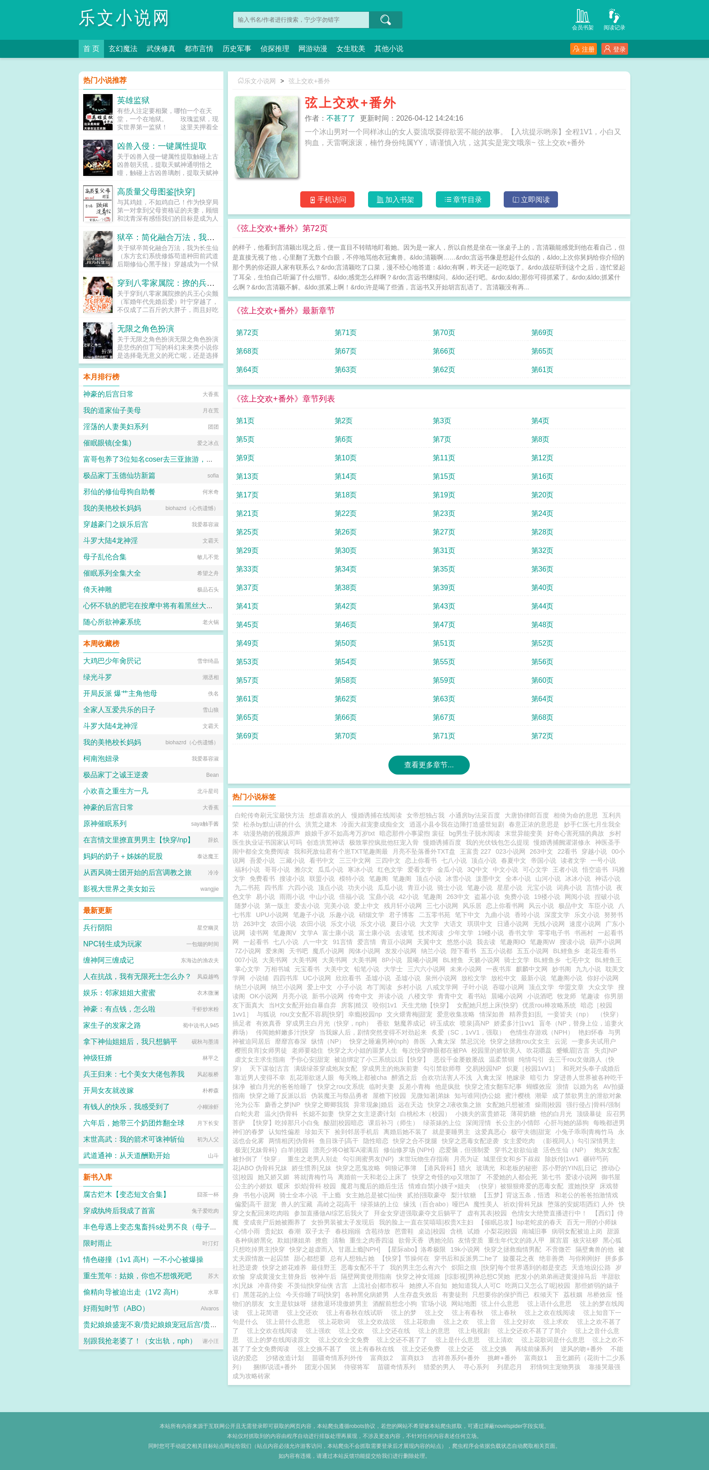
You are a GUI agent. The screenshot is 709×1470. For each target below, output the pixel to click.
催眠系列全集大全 (112, 573)
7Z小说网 (248, 951)
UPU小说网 (272, 914)
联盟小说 (322, 878)
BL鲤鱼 (453, 960)
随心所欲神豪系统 (112, 622)
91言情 (343, 941)
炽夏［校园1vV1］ (532, 1068)
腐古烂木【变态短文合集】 (126, 1194)
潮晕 (541, 1095)
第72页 (247, 332)
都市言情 (198, 48)
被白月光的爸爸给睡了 (281, 1086)
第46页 (346, 625)
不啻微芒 (558, 1249)
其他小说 (388, 48)
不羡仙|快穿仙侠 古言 (318, 1285)
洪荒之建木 (321, 824)
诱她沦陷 (441, 1240)
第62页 (444, 369)
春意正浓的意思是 (534, 824)
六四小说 (300, 887)
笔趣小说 (479, 887)
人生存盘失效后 (415, 1294)
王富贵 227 (475, 851)
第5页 (245, 439)
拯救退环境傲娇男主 (339, 1303)
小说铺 (259, 978)
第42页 (346, 606)
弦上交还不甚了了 (404, 1339)
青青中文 (450, 996)
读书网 (259, 932)
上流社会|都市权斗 (378, 1285)
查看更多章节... (429, 765)
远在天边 (410, 1104)
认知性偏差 (284, 1131)
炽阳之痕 (464, 1267)
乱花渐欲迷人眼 (312, 1077)
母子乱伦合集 (105, 557)
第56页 (542, 662)
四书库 (274, 887)
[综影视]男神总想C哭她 (477, 1276)
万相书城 (277, 969)
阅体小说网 (364, 951)
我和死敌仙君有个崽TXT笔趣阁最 (341, 851)
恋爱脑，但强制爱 (464, 1149)
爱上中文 (366, 905)
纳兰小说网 (250, 987)
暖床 (283, 1186)
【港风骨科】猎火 (446, 1168)
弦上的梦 (405, 1312)
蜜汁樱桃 (517, 1095)
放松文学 (474, 978)
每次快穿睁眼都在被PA (434, 1050)
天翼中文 (429, 941)
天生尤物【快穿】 (427, 1005)
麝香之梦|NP (282, 1104)
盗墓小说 (487, 896)
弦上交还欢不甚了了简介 (534, 1330)
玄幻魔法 (123, 48)
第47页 (444, 625)
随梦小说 (247, 905)
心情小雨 (247, 1231)
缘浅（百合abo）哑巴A (436, 1204)
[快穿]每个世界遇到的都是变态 (524, 1267)
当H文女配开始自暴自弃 (302, 1005)
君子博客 (401, 914)
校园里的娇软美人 (496, 1050)
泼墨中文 (488, 878)
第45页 (247, 625)
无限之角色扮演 (145, 328)
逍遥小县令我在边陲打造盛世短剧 (456, 824)
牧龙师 (566, 996)
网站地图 (464, 1303)
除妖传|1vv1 (562, 1159)
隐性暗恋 (375, 1140)
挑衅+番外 (501, 1357)
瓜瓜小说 (330, 869)
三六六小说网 (426, 969)
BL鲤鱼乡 (566, 951)
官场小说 (434, 1303)
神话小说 (607, 878)
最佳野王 (323, 1267)
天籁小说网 (484, 960)
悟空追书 (595, 869)
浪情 (562, 1086)
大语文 (453, 923)
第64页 (247, 369)
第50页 (346, 643)
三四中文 (388, 860)
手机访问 (327, 199)
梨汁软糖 (463, 1195)
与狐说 (266, 1014)
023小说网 (510, 851)
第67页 (346, 351)
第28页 (542, 532)
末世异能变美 (524, 833)
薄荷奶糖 (523, 1113)
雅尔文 (303, 869)
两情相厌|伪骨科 (292, 1140)
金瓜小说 (450, 869)
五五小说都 (496, 951)
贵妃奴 (274, 1231)
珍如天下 (317, 1131)
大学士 (393, 969)
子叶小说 (475, 987)
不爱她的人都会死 (512, 1177)
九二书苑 (247, 887)
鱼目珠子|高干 (339, 1140)
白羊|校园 (294, 1149)
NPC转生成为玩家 (112, 944)
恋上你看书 (421, 860)
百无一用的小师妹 (592, 1222)
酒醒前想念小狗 (395, 1303)
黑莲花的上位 (262, 1294)
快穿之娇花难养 (284, 1267)
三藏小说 (292, 860)
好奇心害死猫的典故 (575, 833)
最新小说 (533, 978)
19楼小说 (547, 896)
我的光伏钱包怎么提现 (497, 842)
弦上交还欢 (304, 1312)
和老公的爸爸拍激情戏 (586, 1195)
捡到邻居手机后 (357, 1131)
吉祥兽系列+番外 (456, 1357)
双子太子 (318, 1231)
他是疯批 (447, 1086)
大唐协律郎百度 (527, 815)
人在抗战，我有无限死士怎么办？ (137, 976)
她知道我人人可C (476, 1285)
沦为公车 (247, 1104)
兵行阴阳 (97, 927)
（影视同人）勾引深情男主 (577, 1140)
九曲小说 (497, 914)
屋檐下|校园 (389, 1095)
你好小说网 (603, 978)
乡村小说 (409, 987)
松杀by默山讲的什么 (272, 824)
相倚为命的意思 (575, 815)
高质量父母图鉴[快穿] (156, 191)
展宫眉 (558, 1240)
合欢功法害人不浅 (446, 1077)
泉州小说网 (441, 978)
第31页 (444, 550)
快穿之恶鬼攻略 (358, 1168)
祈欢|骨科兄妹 (523, 1204)
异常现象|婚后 (373, 1104)
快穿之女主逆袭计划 (367, 1113)
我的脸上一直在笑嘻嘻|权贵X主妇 (426, 1222)
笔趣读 (590, 996)
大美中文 (337, 969)
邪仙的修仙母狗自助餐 (119, 492)
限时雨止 (97, 1243)
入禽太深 (443, 1041)
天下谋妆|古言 (269, 1068)
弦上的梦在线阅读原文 (280, 1339)
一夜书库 (498, 969)
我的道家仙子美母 (112, 410)
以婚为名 (586, 1086)
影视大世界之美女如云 (119, 889)
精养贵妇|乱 (526, 1014)
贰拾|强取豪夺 (427, 1195)
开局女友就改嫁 (108, 1090)
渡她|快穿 (581, 1186)
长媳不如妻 (318, 1113)
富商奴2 (381, 1357)
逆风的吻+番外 (581, 1348)
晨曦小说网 (422, 960)
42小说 (409, 896)
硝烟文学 (371, 914)
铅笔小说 (366, 969)
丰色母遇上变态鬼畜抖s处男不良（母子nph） (156, 1227)
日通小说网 (513, 923)
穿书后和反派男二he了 (466, 1258)
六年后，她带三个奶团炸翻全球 (133, 1123)
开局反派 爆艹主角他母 (120, 693)
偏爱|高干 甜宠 (255, 1204)
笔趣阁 (378, 878)
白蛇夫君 (247, 1113)
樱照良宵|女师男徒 (261, 1050)
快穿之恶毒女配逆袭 (470, 1140)
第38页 (346, 587)
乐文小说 (587, 914)
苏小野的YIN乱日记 (569, 1168)
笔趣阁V (284, 932)
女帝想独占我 (425, 815)
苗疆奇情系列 (397, 1367)
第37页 (247, 587)
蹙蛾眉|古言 (573, 1050)
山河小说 (548, 878)
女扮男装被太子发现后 (342, 1222)
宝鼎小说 (381, 896)
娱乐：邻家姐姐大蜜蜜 (119, 993)
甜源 (613, 1231)
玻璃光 (485, 1168)
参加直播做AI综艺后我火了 (331, 1213)
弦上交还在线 (393, 1330)
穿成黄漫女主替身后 (278, 1276)
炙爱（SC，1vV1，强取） (468, 1032)
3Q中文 (477, 869)
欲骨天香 (411, 1240)
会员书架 (583, 19)
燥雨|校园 (548, 1104)
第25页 (247, 532)
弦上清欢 (502, 1339)
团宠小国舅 (320, 1367)
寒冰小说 (360, 869)
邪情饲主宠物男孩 (555, 1367)
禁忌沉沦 (473, 1041)
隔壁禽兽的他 (595, 1249)
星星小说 (509, 887)
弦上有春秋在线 (374, 1348)
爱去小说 (307, 905)
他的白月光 (556, 1113)
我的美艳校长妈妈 (112, 508)
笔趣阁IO (513, 941)
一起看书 (256, 941)
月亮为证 (466, 1159)
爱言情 (366, 941)
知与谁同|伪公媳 (477, 1095)
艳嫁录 (515, 1077)
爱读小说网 (581, 1177)
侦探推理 (274, 48)
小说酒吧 (540, 996)
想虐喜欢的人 (328, 815)
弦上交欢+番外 (309, 81)
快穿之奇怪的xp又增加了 (447, 1177)
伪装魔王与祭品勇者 (339, 1095)
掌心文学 (247, 969)
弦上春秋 (505, 1312)
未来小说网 (466, 969)
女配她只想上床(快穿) (487, 1005)
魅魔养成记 (409, 1023)
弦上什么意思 (502, 1303)
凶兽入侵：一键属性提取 (162, 146)
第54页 (346, 662)
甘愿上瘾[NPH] (359, 1249)
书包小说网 (259, 1195)
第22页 (346, 513)
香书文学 (521, 932)
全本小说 (518, 878)
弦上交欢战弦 (378, 1321)
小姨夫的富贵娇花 (480, 1113)
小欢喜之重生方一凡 (115, 791)
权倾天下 (546, 1294)
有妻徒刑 (455, 1294)
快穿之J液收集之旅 (455, 1104)
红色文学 (390, 869)
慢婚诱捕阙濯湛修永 (562, 842)
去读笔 (404, 932)
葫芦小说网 (605, 941)
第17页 (247, 495)
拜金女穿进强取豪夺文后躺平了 (418, 1213)
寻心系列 (476, 1367)
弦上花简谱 (264, 1312)
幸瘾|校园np (365, 1014)
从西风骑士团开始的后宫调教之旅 (137, 872)
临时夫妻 (381, 1086)
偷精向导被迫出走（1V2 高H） (133, 1292)
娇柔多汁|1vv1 (514, 1023)
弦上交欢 (353, 1330)
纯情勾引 (531, 1059)
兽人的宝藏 (296, 1204)
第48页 (542, 625)
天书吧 (298, 951)
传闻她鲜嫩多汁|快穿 (285, 1032)
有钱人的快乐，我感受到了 (126, 1107)
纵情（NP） (328, 1041)
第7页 (442, 439)
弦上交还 (462, 1348)
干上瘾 (331, 1195)
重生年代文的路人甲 (516, 1240)
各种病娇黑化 (254, 1240)
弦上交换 (496, 1348)
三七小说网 (442, 905)
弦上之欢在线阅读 (552, 1312)
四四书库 (285, 978)
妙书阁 (561, 969)
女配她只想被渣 (508, 1104)
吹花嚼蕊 (539, 1050)
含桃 (456, 1231)
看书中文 (322, 860)
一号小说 (603, 860)
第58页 (346, 680)
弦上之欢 (458, 1321)
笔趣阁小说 (566, 978)
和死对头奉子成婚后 (591, 1068)
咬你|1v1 (385, 1005)
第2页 (344, 421)
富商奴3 (412, 1357)
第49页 (247, 643)
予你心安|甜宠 (310, 1059)
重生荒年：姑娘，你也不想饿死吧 (137, 1276)
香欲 (383, 1023)
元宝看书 (307, 969)
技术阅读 (431, 932)
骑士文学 (516, 960)
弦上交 (436, 1312)
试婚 (473, 1231)
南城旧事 (534, 1231)
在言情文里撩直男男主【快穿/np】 (138, 840)
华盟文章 (571, 987)
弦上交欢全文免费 (345, 1339)
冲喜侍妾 (270, 1285)
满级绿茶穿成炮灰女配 (325, 1068)
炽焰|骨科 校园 (315, 1186)
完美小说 (337, 905)
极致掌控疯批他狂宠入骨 (384, 842)
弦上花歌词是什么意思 (554, 1339)
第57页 (247, 680)
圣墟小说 (378, 978)
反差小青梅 (414, 1086)
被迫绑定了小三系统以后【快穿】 (381, 1059)
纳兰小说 (433, 951)
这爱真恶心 (490, 1131)
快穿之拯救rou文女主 (520, 1041)
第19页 (444, 495)
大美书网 (275, 960)
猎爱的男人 (439, 1367)
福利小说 (247, 869)
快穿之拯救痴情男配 (512, 1249)
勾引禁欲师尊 (442, 1068)
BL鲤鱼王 (608, 960)
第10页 (346, 458)
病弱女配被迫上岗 (577, 1231)
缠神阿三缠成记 (108, 960)
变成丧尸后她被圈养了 (275, 1222)
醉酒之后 (404, 1077)
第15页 (444, 476)
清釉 (338, 1240)
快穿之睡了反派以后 (278, 1095)
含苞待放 (377, 1231)
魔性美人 (486, 1204)
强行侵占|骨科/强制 (593, 1104)
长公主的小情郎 (518, 1122)
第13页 (247, 476)
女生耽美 (350, 48)
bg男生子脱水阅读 (475, 833)
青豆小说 (420, 887)
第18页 (346, 495)
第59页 (444, 680)
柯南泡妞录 (101, 758)
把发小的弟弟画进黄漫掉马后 (556, 1276)
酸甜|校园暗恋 (344, 1122)
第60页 (542, 680)
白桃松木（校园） (425, 1113)
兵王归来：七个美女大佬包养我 (133, 1074)
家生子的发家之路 (112, 1025)
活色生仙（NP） (566, 1149)
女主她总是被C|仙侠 (373, 1195)
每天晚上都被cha (363, 1077)
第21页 (247, 513)
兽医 (419, 1041)
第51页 (444, 643)
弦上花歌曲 (421, 1321)
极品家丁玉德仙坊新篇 (119, 475)
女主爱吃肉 (519, 1140)
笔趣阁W (542, 941)
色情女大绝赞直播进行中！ (549, 1213)
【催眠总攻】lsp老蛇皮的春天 (520, 1222)
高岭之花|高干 (337, 1204)
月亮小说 (294, 996)
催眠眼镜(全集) (107, 443)
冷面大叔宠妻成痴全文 (373, 824)
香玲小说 (527, 914)
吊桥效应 (599, 1294)
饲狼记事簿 (400, 1168)
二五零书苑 (434, 914)
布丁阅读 (379, 987)
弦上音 (488, 1321)
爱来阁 (274, 951)
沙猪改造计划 (285, 1357)
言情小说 (599, 887)
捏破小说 (607, 896)
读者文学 (573, 860)
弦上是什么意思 (459, 1339)
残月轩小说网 (403, 905)
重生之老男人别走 (313, 1159)
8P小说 (392, 960)
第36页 (542, 569)
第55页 (444, 662)
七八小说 (454, 860)
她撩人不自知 (428, 1285)
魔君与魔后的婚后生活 (372, 1186)
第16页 (542, 476)
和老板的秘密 (519, 1168)
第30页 (346, 550)
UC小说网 (317, 978)
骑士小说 (450, 887)
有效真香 (268, 1023)
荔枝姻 (572, 1294)
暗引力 (539, 1077)
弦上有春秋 (469, 1312)
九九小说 (588, 969)
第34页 (346, 569)
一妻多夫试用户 (594, 1041)
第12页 (542, 458)
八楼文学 (420, 996)
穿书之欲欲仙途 (516, 1149)
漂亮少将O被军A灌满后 (346, 1149)
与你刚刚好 (584, 1258)
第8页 (540, 439)
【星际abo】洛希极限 (415, 1249)
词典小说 (569, 887)
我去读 (486, 941)
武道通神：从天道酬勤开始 (126, 1155)
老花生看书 (600, 951)
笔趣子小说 (309, 914)
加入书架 (395, 199)
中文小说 (505, 869)
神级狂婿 (97, 1058)
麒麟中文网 (532, 969)
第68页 (247, 351)
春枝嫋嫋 (347, 1231)
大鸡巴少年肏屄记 (112, 661)
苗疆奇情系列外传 (337, 1357)
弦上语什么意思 (551, 1303)
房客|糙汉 (354, 1005)
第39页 (444, 587)
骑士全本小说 (298, 1195)
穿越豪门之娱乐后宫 (115, 524)
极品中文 (571, 905)
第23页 (444, 513)
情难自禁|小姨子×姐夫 (439, 1186)
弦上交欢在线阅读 (274, 1330)
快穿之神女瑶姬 (418, 1276)
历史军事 (236, 48)
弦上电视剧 (475, 1330)
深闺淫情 (478, 1122)
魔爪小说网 (328, 951)
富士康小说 (338, 932)
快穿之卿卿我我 (327, 1104)
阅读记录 (614, 19)
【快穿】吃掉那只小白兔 (284, 1122)
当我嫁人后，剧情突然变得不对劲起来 (373, 1032)
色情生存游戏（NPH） (542, 1032)
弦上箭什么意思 (290, 1321)
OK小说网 (264, 996)
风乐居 (472, 905)
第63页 (346, 369)
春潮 (294, 1231)
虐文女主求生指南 (260, 1059)
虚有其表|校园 (487, 1213)
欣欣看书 (348, 978)
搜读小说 (292, 878)
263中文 (541, 851)
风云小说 (541, 905)
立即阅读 (531, 199)
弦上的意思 (436, 1330)
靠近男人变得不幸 (260, 1077)
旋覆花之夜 (518, 1258)
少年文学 (460, 932)
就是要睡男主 (451, 1131)
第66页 (444, 351)
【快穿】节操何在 (404, 1258)
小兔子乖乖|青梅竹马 (584, 1131)
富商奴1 (536, 1357)
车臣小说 (601, 905)
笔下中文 (467, 914)
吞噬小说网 (508, 987)
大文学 (429, 923)
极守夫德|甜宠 (531, 1131)
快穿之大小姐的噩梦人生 (362, 1050)
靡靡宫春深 (291, 1041)
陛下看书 (463, 951)
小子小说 (349, 987)
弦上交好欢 (521, 1321)
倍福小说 (351, 896)
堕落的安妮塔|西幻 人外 (581, 1204)
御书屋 (610, 1177)
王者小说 (565, 869)
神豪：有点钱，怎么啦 (119, 1009)
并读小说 (390, 996)
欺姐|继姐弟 (294, 1240)
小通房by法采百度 (474, 815)
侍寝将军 (356, 1367)
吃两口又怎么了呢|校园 (537, 1285)
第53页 (247, 662)
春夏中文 (513, 860)
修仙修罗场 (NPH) (409, 1149)
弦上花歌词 (336, 1321)
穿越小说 (594, 851)
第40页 (542, 587)
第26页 (346, 532)
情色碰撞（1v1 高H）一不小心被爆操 (143, 1259)
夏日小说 (403, 923)
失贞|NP (605, 1050)
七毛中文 (578, 960)
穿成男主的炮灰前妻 (390, 1068)
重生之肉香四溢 (372, 1240)
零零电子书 (554, 932)
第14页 (346, 476)
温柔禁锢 (501, 1059)
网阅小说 (577, 896)
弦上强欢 (320, 1330)
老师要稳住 (307, 1050)
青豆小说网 (396, 941)
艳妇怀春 (591, 1032)
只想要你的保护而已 (500, 1294)
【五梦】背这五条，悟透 (515, 1195)
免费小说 (516, 896)
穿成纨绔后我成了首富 (119, 1211)
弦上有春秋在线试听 (356, 1312)
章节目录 (463, 199)
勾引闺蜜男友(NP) (368, 1159)
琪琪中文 (479, 923)
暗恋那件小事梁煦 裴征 (411, 833)
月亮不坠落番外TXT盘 (423, 851)
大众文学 (601, 987)
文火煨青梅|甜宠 (410, 1014)
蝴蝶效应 (539, 1086)
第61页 (542, 369)
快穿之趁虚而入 (311, 1249)
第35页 (444, 569)
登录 (615, 49)
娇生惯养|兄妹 (311, 1168)
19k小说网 (465, 1249)
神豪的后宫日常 (108, 394)
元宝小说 (539, 887)
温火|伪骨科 (281, 1113)
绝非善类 (551, 1258)
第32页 (542, 550)
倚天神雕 (97, 589)
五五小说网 (532, 951)
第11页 (444, 458)
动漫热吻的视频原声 (271, 833)
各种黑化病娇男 (367, 1294)
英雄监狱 (133, 100)
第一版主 (277, 905)
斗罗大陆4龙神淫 (110, 540)
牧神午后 (323, 1276)
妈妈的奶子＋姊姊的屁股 (123, 856)
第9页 (245, 458)
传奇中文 (360, 996)
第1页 (245, 421)
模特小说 (351, 878)
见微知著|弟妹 (430, 1095)
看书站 (477, 996)
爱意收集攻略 (456, 1014)
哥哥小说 (277, 869)
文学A (309, 932)
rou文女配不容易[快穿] (312, 1014)
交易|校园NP (483, 1068)
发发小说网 (400, 951)
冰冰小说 (578, 878)
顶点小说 (483, 860)
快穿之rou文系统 (340, 1086)
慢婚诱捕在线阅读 (376, 815)
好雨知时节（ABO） (116, 1308)
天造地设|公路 (591, 1267)
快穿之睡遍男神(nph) (379, 1041)
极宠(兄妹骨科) (256, 1149)
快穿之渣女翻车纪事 (493, 1086)
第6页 (344, 439)
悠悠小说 (459, 941)
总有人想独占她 (352, 1258)
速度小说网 (585, 923)
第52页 (542, 643)
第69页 (542, 332)
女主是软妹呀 (288, 1303)
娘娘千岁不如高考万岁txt (340, 833)
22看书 (567, 851)
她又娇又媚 (273, 1177)
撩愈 (321, 1240)
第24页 (542, 513)
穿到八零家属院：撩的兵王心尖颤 (178, 283)
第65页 (542, 351)
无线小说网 (549, 923)
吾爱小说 (262, 860)
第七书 (551, 1177)
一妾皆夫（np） (569, 1014)
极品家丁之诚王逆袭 (115, 775)
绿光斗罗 (97, 677)
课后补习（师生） (393, 1122)
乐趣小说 (341, 914)
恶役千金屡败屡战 (459, 1059)
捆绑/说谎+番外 (275, 1367)
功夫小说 (360, 887)
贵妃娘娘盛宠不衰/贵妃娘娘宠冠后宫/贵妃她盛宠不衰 (168, 1324)
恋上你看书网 (505, 905)
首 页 (91, 48)
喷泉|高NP (474, 1023)
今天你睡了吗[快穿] (313, 1294)
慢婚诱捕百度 (442, 842)
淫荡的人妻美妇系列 (115, 426)
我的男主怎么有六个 (418, 1267)
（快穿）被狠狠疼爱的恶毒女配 (519, 1186)
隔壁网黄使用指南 (366, 1276)
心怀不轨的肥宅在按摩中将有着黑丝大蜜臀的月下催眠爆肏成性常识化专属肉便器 (213, 606)
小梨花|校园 (501, 1231)
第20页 (542, 495)
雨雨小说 (292, 896)
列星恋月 (509, 1367)
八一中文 (315, 941)
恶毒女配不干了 (363, 1267)
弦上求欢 (558, 1321)
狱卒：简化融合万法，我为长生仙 (178, 237)
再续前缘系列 (534, 1348)
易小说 (265, 896)
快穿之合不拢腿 (415, 1140)
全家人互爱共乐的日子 (119, 710)
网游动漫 (312, 48)
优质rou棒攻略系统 (549, 1005)
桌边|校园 (431, 1231)
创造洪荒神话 (326, 842)
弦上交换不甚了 (321, 1348)
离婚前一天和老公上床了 (372, 1177)
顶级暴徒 (589, 1113)
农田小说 (283, 923)
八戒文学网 (442, 987)
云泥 (560, 1041)
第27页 (444, 532)
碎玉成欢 (442, 1023)
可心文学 (535, 869)
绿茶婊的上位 (442, 1122)
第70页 (444, 332)
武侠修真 (161, 48)
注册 (583, 49)
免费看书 (262, 878)
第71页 (346, 332)
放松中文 (503, 978)
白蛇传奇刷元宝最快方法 (269, 815)
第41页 (247, 606)
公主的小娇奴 (254, 1186)
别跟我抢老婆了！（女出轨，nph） (140, 1341)
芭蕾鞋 (404, 1231)
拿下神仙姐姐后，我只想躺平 (130, 1041)
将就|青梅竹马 (314, 1177)
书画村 (583, 932)
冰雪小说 (458, 878)
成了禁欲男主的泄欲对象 (587, 1095)
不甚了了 (340, 118)
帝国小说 (543, 860)
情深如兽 (492, 1014)
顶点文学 (541, 987)
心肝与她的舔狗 (566, 1122)
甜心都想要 (310, 1258)
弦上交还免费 (423, 1348)
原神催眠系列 (105, 823)
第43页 (444, 606)
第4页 (540, 421)
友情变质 (470, 1240)
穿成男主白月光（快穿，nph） (329, 1023)
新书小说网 (328, 996)
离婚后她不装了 (405, 1131)
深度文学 (557, 914)
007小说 (246, 960)
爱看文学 (420, 869)
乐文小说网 (125, 18)
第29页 (247, 550)
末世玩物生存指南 (423, 1159)
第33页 (247, 569)
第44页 (542, 606)
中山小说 (322, 896)
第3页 (442, 421)
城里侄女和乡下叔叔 (511, 1159)
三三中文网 (355, 860)
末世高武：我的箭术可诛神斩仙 (133, 1139)
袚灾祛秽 (585, 1240)
